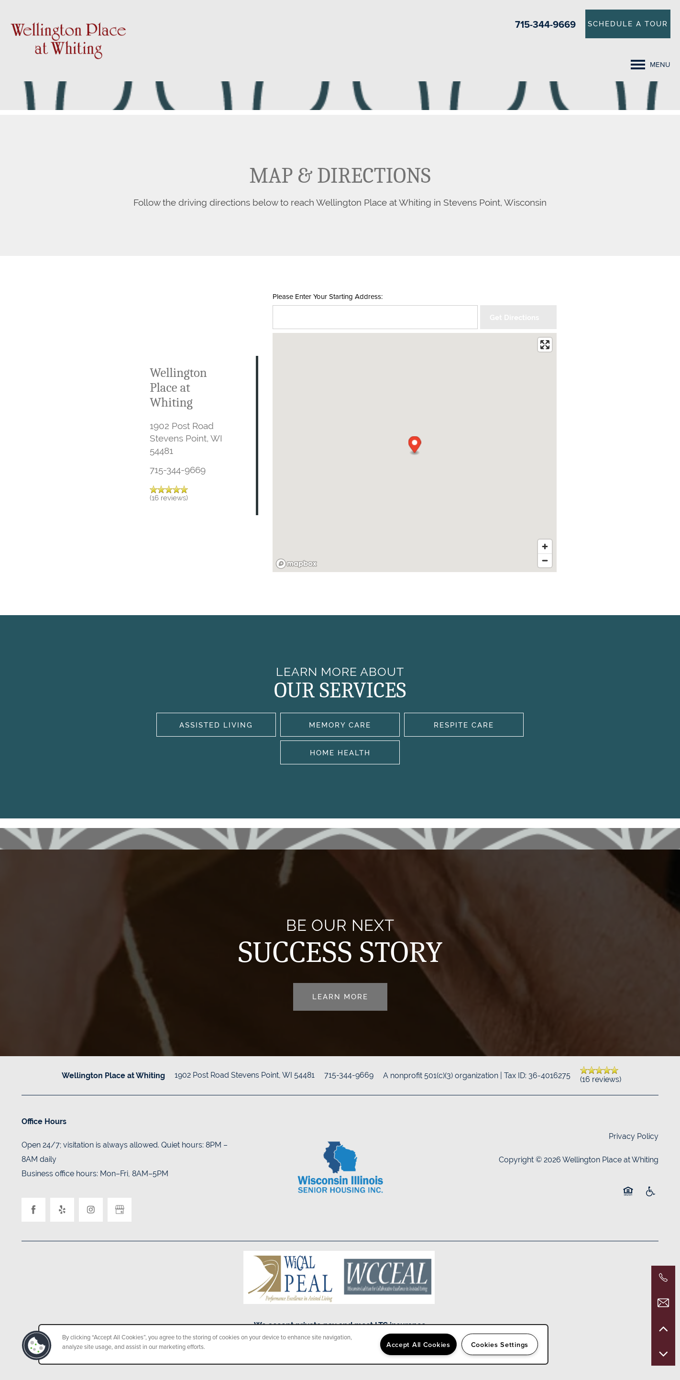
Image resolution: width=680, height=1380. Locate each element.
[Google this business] (120, 1210)
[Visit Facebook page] (33, 1210)
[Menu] (650, 64)
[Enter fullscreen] (545, 345)
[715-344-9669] (663, 1278)
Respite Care (464, 725)
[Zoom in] (545, 546)
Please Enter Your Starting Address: (328, 297)
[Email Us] (663, 1303)
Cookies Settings (500, 1344)
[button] (627, 24)
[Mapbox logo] (296, 563)
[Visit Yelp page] (62, 1210)
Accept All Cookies (418, 1344)
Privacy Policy (633, 1136)
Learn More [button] (340, 997)
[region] (293, 1344)
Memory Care (340, 725)
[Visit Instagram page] (91, 1210)
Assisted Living (216, 725)
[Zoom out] (545, 560)
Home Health (340, 753)
